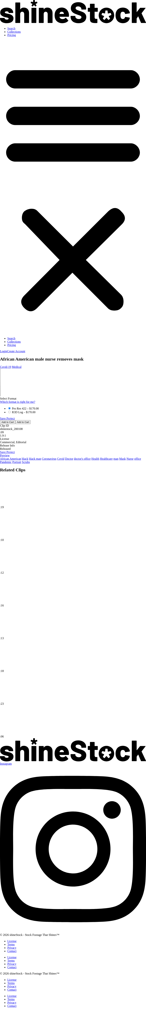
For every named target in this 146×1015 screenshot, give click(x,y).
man (116, 458)
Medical (16, 366)
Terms (11, 944)
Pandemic (6, 462)
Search (11, 28)
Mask (122, 458)
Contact (12, 951)
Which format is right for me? (17, 401)
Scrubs (26, 462)
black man (35, 458)
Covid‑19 (5, 366)
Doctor (69, 458)
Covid (60, 458)
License (12, 941)
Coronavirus (49, 458)
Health (95, 458)
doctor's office (82, 458)
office (137, 458)
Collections (14, 31)
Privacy (11, 947)
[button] (73, 187)
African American (10, 458)
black (25, 458)
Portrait (16, 462)
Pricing (11, 35)
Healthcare (106, 458)
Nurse (130, 458)
